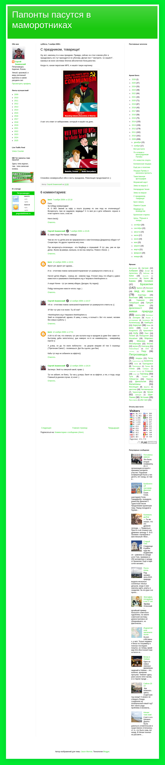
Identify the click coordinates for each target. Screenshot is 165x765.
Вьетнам (133, 297)
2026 (134, 79)
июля (136, 235)
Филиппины (135, 384)
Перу (143, 351)
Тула (131, 376)
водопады (142, 295)
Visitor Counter (18, 151)
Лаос (147, 333)
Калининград (134, 323)
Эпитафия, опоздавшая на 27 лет (148, 599)
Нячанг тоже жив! (148, 713)
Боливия (148, 281)
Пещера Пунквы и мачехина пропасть (143, 172)
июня (136, 239)
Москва (150, 344)
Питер (150, 358)
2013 (16, 107)
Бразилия (146, 284)
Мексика (141, 341)
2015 (16, 113)
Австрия (145, 268)
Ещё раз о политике (142, 167)
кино (131, 328)
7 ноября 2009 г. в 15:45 (79, 231)
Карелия (137, 325)
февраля (138, 253)
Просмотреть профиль (21, 84)
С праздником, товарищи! (140, 197)
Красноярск (148, 331)
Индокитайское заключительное (148, 631)
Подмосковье (136, 361)
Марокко (148, 338)
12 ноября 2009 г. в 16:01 (63, 262)
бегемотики (133, 278)
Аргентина (133, 273)
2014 (16, 110)
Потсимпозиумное (148, 456)
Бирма (132, 281)
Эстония (144, 397)
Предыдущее (113, 428)
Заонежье (149, 315)
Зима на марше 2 (141, 186)
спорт (135, 374)
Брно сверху (139, 202)
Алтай (147, 271)
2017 (16, 119)
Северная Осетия (135, 371)
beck (50, 200)
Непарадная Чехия (141, 189)
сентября (138, 228)
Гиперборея (134, 303)
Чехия (150, 392)
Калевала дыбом (148, 516)
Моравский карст (141, 182)
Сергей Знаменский (56, 231)
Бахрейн (145, 276)
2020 (134, 100)
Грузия (141, 305)
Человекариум (147, 389)
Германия (140, 300)
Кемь (148, 325)
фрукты (147, 387)
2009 (16, 94)
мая (136, 242)
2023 (16, 134)
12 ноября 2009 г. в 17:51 (63, 332)
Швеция (138, 395)
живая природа (141, 311)
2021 (16, 128)
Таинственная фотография (140, 177)
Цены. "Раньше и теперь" (141, 219)
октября (137, 225)
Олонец (131, 351)
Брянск (140, 288)
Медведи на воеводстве (139, 210)
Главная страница (79, 428)
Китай (146, 328)
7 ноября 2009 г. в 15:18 (62, 200)
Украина (149, 379)
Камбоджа (148, 323)
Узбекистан (133, 379)
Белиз (146, 278)
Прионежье (136, 366)
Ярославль (133, 400)
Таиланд (144, 374)
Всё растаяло (139, 149)
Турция (144, 376)
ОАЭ (147, 349)
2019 (16, 125)
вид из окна (143, 291)
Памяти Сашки (140, 205)
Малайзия (133, 338)
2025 (16, 140)
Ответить (51, 222)
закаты (138, 315)
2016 (16, 116)
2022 (16, 131)
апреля (137, 246)
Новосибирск (134, 349)
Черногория (137, 392)
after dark (144, 400)
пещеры (139, 358)
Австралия (133, 268)
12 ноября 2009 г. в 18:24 (80, 366)
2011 (16, 101)
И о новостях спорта (142, 160)
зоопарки (136, 318)
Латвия (132, 336)
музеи (135, 346)
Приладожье (147, 364)
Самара (145, 369)
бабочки (146, 273)
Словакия (149, 371)
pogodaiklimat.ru (23, 213)
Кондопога (133, 331)
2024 (16, 137)
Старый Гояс (147, 542)
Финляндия (133, 387)
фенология (140, 381)
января (137, 257)
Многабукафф (135, 344)
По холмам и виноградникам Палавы (141, 154)
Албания (133, 270)
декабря (137, 142)
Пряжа (147, 366)
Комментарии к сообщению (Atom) (69, 432)
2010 (16, 98)
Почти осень (146, 569)
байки (131, 276)
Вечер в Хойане (147, 658)
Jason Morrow (86, 752)
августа (137, 232)
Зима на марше (140, 193)
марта (137, 249)
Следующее (46, 428)
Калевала (146, 320)
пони (136, 364)
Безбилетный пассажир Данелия (148, 487)
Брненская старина (142, 215)
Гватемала (148, 298)
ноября (137, 146)
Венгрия (149, 288)
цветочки (132, 389)
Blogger (106, 752)
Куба (135, 333)
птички (132, 369)
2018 (16, 122)
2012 (16, 104)
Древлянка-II (135, 308)
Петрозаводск (23, 193)
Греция (149, 302)
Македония (144, 336)
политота (148, 361)
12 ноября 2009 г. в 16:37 (80, 301)
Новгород (145, 346)
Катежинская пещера (142, 164)
